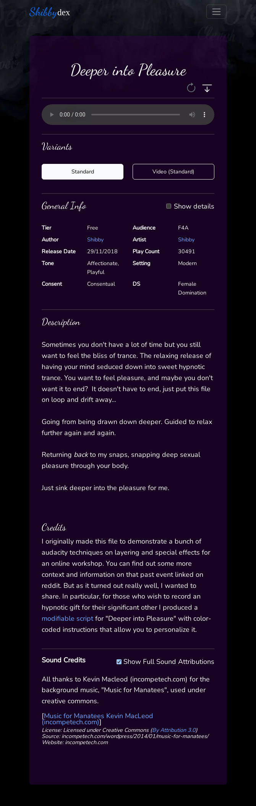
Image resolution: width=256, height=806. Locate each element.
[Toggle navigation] (216, 12)
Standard (82, 171)
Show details (194, 206)
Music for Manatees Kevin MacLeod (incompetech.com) (97, 719)
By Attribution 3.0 (174, 730)
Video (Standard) (173, 171)
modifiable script (67, 618)
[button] (192, 87)
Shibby (95, 239)
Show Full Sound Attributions (168, 660)
